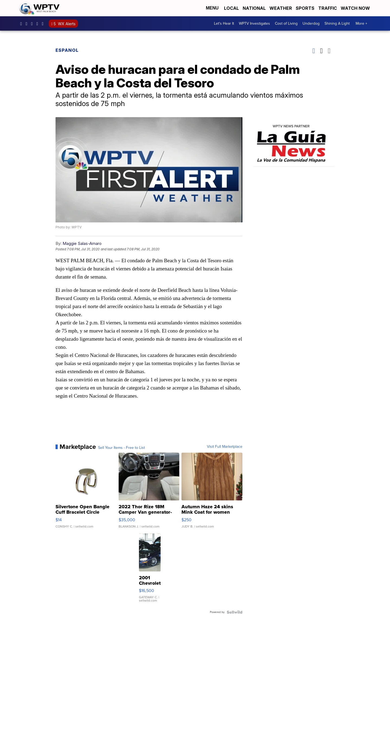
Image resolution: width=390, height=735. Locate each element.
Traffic (327, 8)
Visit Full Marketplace (224, 447)
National (254, 8)
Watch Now (356, 8)
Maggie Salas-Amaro (82, 243)
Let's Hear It (224, 23)
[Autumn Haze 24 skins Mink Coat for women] (211, 493)
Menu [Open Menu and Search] (212, 8)
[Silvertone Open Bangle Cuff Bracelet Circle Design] (86, 493)
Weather (280, 8)
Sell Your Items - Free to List (121, 448)
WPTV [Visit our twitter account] (33, 23)
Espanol (67, 50)
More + (361, 23)
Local (231, 8)
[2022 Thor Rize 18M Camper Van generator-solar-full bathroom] (149, 493)
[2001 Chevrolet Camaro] (150, 570)
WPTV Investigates (254, 23)
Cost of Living (286, 23)
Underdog (311, 23)
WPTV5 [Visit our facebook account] (22, 23)
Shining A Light (337, 23)
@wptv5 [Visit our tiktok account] (44, 23)
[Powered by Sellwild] (234, 612)
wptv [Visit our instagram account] (28, 23)
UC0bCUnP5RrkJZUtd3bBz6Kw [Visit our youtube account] (39, 23)
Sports (305, 8)
